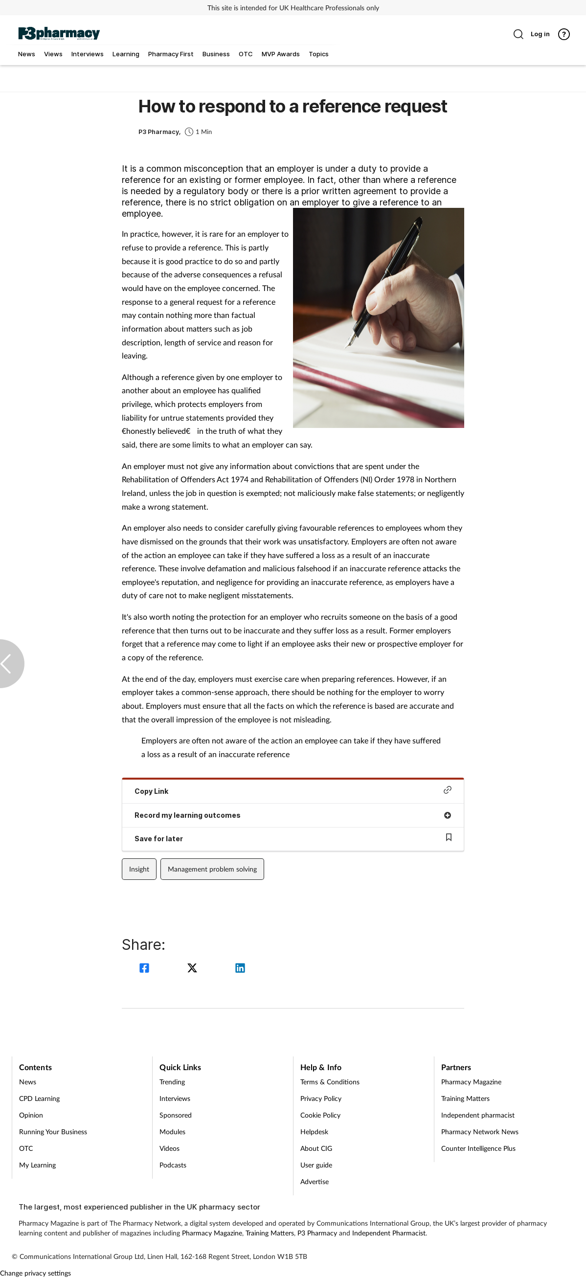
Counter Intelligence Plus (478, 1148)
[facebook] (146, 969)
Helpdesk (314, 1131)
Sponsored (175, 1115)
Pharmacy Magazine (471, 1081)
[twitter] (194, 969)
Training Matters (465, 1098)
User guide (316, 1165)
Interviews (174, 1098)
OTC (26, 1148)
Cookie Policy (320, 1115)
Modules (172, 1131)
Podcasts (172, 1165)
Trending (172, 1081)
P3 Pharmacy (317, 1233)
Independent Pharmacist (389, 1233)
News (27, 1081)
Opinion (31, 1115)
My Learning (37, 1165)
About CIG (316, 1148)
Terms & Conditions (330, 1081)
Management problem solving (212, 869)
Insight (139, 869)
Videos (169, 1148)
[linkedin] (240, 969)
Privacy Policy (320, 1098)
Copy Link (293, 790)
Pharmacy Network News (479, 1131)
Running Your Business (53, 1131)
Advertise (314, 1181)
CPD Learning (39, 1098)
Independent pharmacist (478, 1115)
